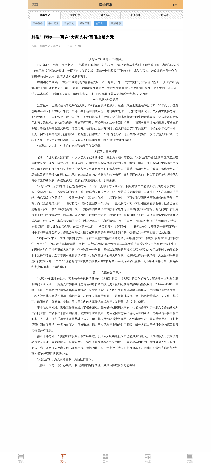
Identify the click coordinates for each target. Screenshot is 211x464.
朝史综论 (136, 15)
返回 (33, 4)
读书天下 (100, 23)
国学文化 (45, 15)
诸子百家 (105, 15)
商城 (148, 461)
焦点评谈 (116, 23)
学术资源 (53, 23)
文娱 (190, 461)
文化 (63, 461)
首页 (21, 461)
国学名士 (166, 15)
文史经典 (75, 15)
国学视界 (38, 23)
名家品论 (85, 23)
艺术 (105, 461)
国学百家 (105, 5)
